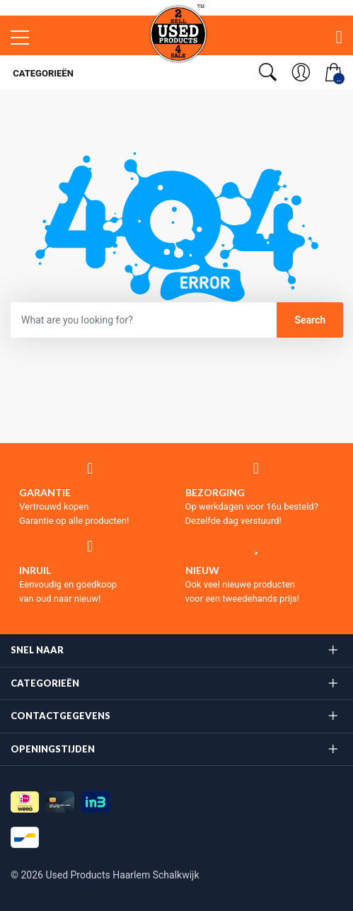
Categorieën (42, 73)
